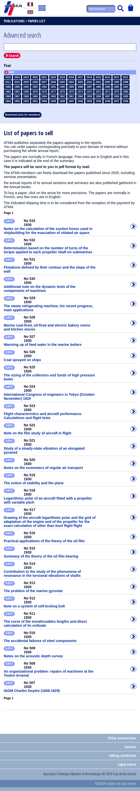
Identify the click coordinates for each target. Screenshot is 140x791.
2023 (26, 77)
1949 (53, 101)
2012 (125, 77)
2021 (44, 77)
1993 (35, 87)
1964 (44, 96)
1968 (8, 96)
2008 (35, 82)
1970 (116, 91)
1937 (116, 101)
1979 (35, 91)
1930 (11, 72)
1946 (80, 101)
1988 (80, 87)
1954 (8, 101)
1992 (44, 87)
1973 (89, 91)
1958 (98, 96)
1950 (44, 101)
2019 (62, 77)
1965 (35, 96)
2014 (107, 77)
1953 (17, 101)
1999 (116, 82)
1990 (62, 87)
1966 (26, 96)
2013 (116, 77)
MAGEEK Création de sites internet (115, 783)
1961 (71, 96)
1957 (107, 96)
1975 (71, 91)
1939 (98, 101)
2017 (80, 77)
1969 (125, 91)
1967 (17, 96)
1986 (98, 87)
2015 (98, 77)
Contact (130, 746)
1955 (125, 96)
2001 (98, 82)
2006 (53, 82)
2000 (107, 82)
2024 (17, 77)
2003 (80, 82)
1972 (98, 91)
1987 (89, 87)
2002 (89, 82)
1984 (116, 87)
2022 (35, 77)
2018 (71, 77)
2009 (26, 82)
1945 (89, 101)
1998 (125, 82)
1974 (80, 91)
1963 (53, 96)
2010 (17, 82)
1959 (89, 96)
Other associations (122, 738)
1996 (8, 87)
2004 (71, 82)
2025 (8, 77)
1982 (8, 91)
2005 (62, 82)
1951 (35, 101)
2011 (8, 82)
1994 (26, 87)
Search (14, 55)
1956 (116, 96)
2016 (89, 77)
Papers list (37, 21)
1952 (26, 101)
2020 (53, 77)
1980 (26, 91)
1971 (107, 91)
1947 (71, 101)
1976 (62, 91)
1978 (44, 91)
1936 (125, 101)
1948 (62, 101)
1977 (53, 91)
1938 (107, 101)
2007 (44, 82)
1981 (17, 91)
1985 (107, 87)
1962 (62, 96)
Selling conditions (122, 755)
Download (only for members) (22, 114)
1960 (80, 96)
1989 (71, 87)
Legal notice (127, 764)
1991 (53, 87)
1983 (125, 87)
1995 (17, 87)
